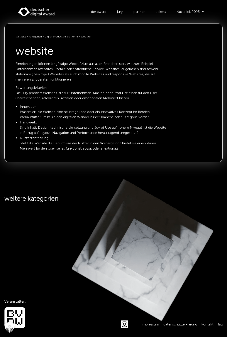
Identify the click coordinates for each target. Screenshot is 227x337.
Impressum (150, 324)
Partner (139, 12)
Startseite (20, 36)
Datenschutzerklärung (180, 324)
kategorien (35, 36)
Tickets (161, 12)
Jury (120, 12)
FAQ (220, 324)
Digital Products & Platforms (61, 36)
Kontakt (207, 324)
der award (98, 12)
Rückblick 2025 (190, 11)
